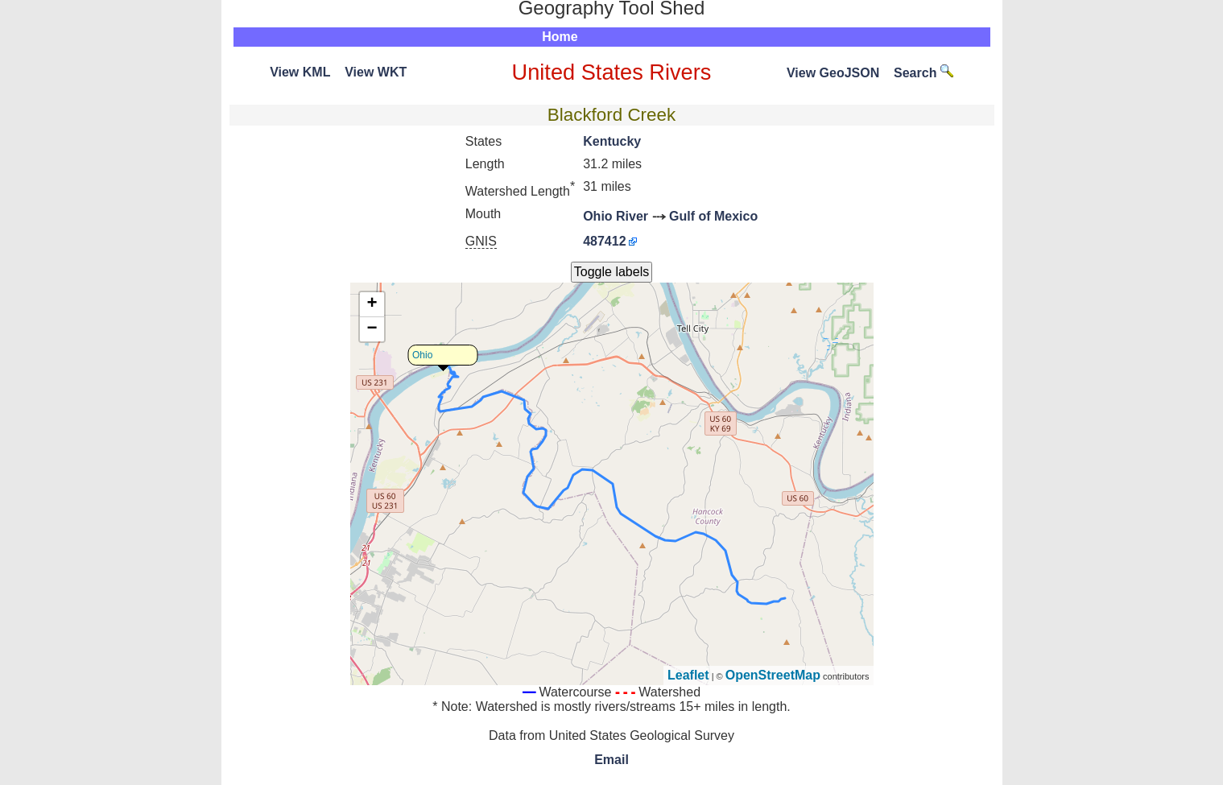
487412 (604, 241)
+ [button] (371, 304)
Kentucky (612, 141)
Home (559, 36)
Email (611, 759)
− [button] (371, 329)
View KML (300, 72)
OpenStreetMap (772, 675)
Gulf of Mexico (713, 216)
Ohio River (615, 216)
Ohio (422, 355)
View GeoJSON (833, 73)
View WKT (376, 72)
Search (923, 73)
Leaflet (688, 675)
